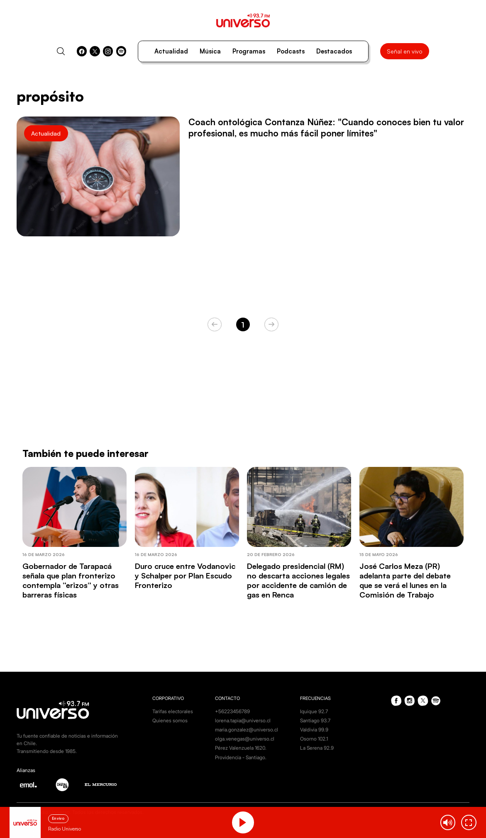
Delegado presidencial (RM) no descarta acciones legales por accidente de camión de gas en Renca (298, 580)
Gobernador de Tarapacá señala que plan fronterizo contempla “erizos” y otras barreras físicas (70, 580)
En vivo (58, 818)
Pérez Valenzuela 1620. (240, 748)
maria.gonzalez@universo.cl (246, 729)
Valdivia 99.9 (314, 729)
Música (210, 51)
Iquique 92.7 (314, 711)
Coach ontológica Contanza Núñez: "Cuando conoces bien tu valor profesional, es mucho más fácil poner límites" (326, 127)
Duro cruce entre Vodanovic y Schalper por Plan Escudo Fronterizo (185, 575)
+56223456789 (232, 711)
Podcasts (291, 51)
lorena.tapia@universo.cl (243, 720)
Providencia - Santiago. (240, 757)
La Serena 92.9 (317, 748)
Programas (248, 51)
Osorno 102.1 (314, 739)
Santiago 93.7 (315, 720)
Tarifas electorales (172, 711)
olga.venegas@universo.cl (244, 739)
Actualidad (171, 51)
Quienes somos (170, 720)
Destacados (334, 51)
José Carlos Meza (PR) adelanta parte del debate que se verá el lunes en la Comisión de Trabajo (405, 580)
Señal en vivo (405, 51)
